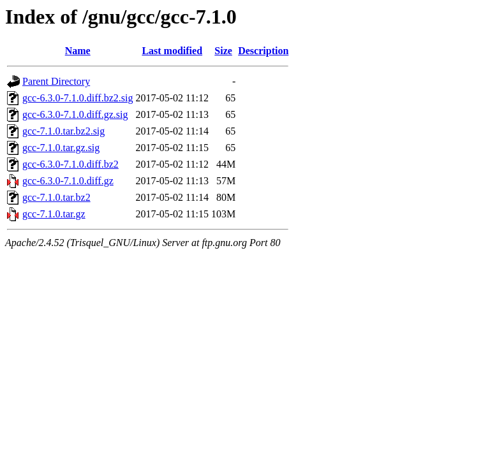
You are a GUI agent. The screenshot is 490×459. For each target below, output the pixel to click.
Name (78, 50)
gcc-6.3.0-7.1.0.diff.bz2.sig (77, 97)
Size (223, 50)
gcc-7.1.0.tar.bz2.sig (63, 131)
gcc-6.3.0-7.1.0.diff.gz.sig (75, 114)
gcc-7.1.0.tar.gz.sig (61, 147)
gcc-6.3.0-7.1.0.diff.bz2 (70, 164)
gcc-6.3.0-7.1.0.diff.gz (68, 180)
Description (263, 50)
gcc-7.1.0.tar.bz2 (56, 197)
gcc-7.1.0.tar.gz (53, 213)
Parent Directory (56, 81)
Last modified (172, 50)
